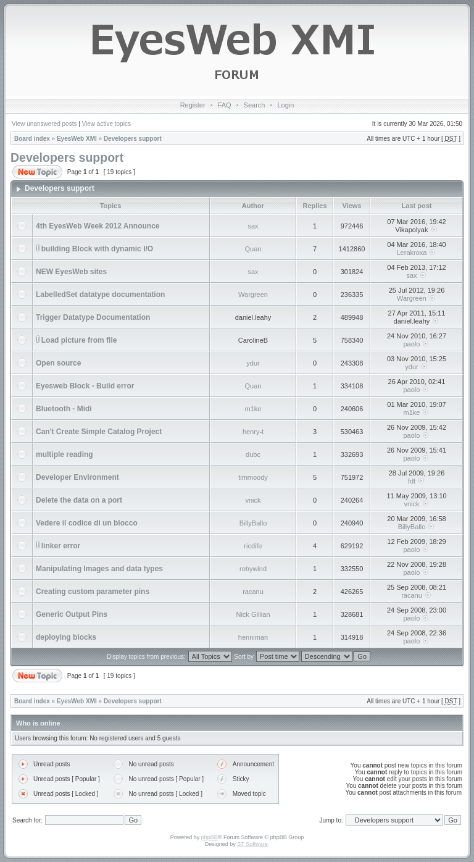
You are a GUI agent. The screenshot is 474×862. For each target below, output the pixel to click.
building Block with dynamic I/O (97, 249)
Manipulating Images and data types (99, 568)
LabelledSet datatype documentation (100, 294)
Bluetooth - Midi (64, 408)
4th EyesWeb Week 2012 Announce (98, 226)
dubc (253, 454)
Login (285, 105)
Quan (253, 249)
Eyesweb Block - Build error (85, 386)
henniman (253, 637)
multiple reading (64, 454)
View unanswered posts (44, 123)
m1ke (253, 408)
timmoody (253, 477)
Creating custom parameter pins (92, 591)
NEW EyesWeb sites (71, 271)
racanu (253, 591)
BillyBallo (253, 523)
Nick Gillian (253, 614)
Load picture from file (79, 340)
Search (254, 105)
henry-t (253, 431)
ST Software (252, 844)
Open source (58, 363)
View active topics (106, 123)
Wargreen (253, 294)
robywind (253, 568)
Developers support (133, 138)
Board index (32, 138)
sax (252, 226)
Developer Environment (77, 477)
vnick (252, 500)
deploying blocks (66, 637)
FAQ (224, 105)
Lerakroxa (412, 252)
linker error (60, 546)
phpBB (209, 837)
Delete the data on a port (79, 500)
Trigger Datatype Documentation (93, 317)
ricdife (253, 546)
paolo (412, 344)
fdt (411, 481)
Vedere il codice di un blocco (87, 523)
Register (193, 105)
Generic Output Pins (71, 614)
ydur (252, 363)
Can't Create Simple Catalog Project (99, 431)
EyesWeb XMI (77, 138)
